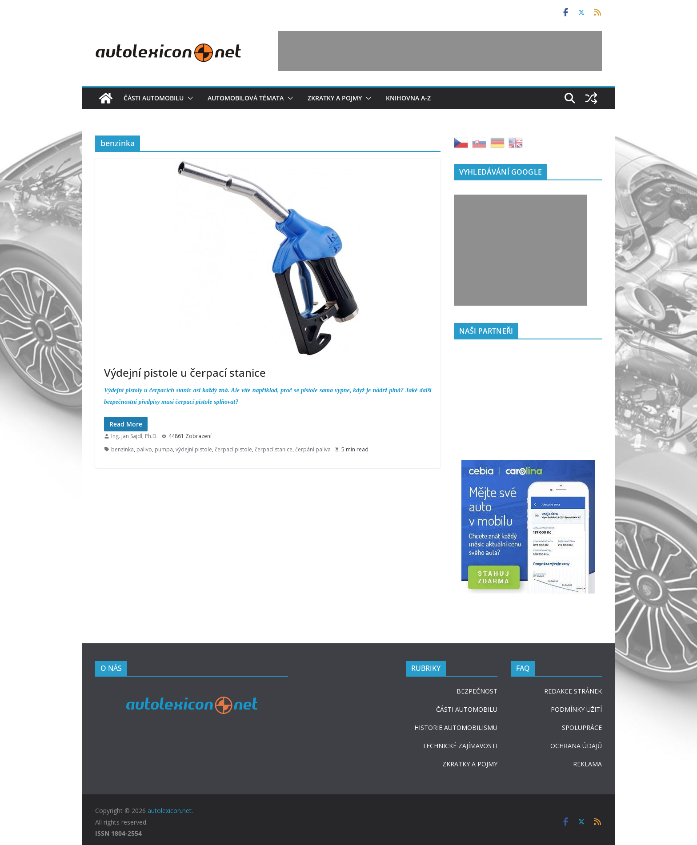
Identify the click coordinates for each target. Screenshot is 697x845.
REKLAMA (587, 764)
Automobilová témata (246, 98)
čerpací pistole (233, 449)
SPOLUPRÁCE (582, 727)
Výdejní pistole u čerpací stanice (185, 372)
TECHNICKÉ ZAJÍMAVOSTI (459, 745)
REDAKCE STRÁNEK (573, 691)
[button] (188, 98)
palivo (144, 449)
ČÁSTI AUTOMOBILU (466, 709)
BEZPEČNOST (477, 691)
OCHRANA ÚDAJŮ (576, 745)
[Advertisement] (440, 51)
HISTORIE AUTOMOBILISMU (455, 727)
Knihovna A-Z (408, 98)
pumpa (164, 449)
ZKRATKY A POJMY (469, 764)
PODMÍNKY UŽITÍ (576, 709)
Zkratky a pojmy (335, 98)
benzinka (122, 449)
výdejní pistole (194, 449)
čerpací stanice (273, 449)
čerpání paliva (313, 449)
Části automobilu (154, 98)
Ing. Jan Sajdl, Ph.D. (134, 436)
